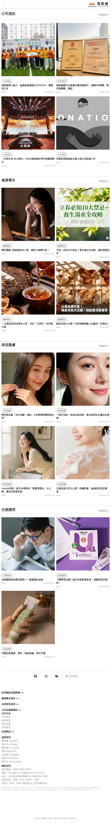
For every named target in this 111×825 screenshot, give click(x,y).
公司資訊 (6, 716)
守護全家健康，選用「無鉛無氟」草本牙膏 (23, 653)
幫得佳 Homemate (11, 761)
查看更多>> (104, 14)
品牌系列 (6, 737)
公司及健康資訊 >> (11, 709)
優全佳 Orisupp (9, 744)
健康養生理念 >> (10, 698)
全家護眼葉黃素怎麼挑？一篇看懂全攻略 (22, 579)
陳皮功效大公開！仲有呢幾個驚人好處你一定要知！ (82, 323)
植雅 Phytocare (9, 758)
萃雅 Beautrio (8, 751)
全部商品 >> (7, 731)
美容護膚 (6, 723)
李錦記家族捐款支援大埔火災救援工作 (76, 158)
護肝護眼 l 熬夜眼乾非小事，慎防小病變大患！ (25, 250)
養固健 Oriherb (9, 740)
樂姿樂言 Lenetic (10, 747)
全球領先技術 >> (10, 704)
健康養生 (6, 720)
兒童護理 (6, 727)
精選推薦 (6, 713)
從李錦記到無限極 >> (12, 692)
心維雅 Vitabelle (10, 754)
